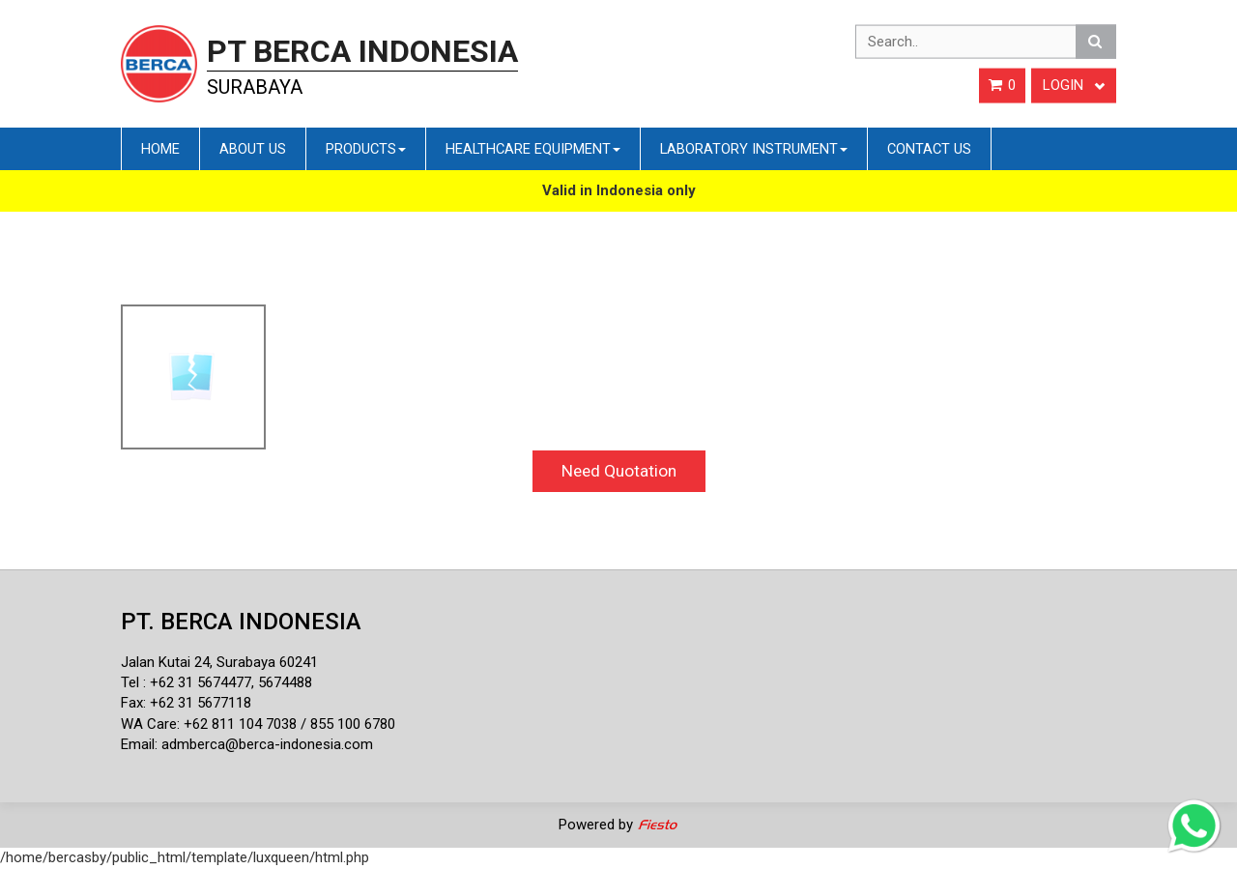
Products (366, 149)
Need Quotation (618, 470)
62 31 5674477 (204, 682)
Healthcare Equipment (533, 149)
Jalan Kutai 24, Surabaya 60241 (219, 662)
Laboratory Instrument (754, 149)
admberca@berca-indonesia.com (267, 744)
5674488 (285, 682)
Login (1074, 85)
